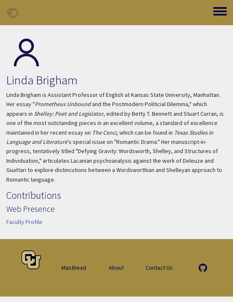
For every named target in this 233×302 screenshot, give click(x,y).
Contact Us (159, 267)
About (116, 267)
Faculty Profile (24, 222)
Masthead (73, 267)
